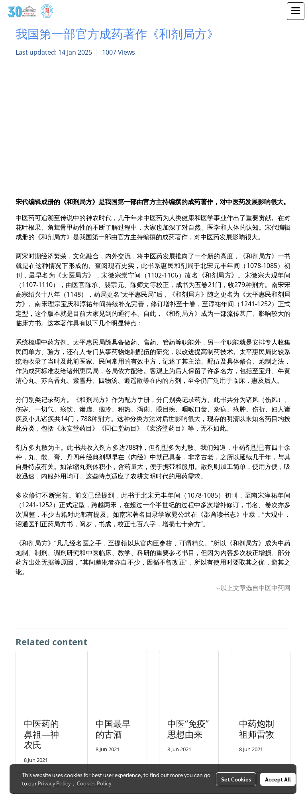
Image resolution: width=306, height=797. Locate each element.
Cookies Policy (94, 783)
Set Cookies (236, 779)
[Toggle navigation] (295, 11)
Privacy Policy (54, 783)
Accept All (278, 779)
